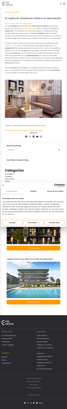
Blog (41, 403)
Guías (7, 181)
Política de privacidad (33, 378)
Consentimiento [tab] (12, 191)
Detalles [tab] (33, 191)
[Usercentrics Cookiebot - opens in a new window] (56, 185)
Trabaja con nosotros (44, 345)
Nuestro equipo (42, 342)
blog (6, 130)
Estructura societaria (44, 369)
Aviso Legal (33, 384)
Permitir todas (54, 222)
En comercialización (9, 335)
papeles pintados (28, 28)
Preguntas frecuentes (44, 356)
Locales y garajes (8, 345)
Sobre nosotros (42, 335)
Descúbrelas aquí (33, 248)
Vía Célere (38, 130)
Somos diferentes (43, 338)
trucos (31, 130)
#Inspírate (6, 353)
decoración (13, 130)
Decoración (9, 23)
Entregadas (6, 342)
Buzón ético (41, 366)
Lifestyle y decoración (23, 23)
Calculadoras (6, 363)
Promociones (7, 332)
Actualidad (9, 174)
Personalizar (33, 222)
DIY (20, 130)
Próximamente (7, 338)
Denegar (12, 222)
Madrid (25, 130)
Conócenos (41, 332)
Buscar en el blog (14, 145)
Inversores (40, 353)
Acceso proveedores (33, 388)
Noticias (4, 357)
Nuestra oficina (42, 359)
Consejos (8, 176)
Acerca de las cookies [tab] (55, 191)
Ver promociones (33, 302)
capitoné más (14, 45)
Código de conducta (44, 362)
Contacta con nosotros (45, 348)
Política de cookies (33, 381)
